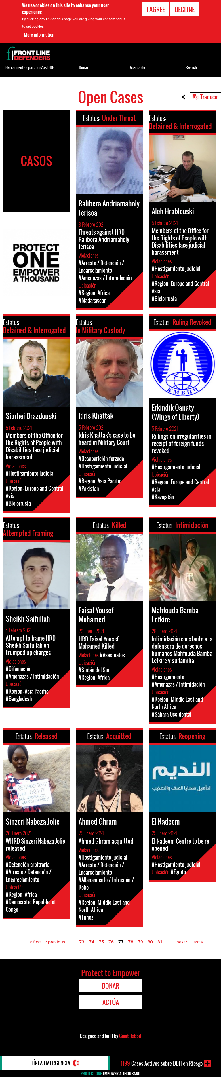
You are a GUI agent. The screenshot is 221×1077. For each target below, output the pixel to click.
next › (182, 942)
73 (81, 942)
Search (191, 67)
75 (101, 942)
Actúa (110, 1002)
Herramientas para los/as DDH (29, 67)
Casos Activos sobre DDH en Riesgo (162, 1063)
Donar (84, 67)
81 (160, 942)
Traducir (209, 97)
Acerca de (137, 67)
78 (130, 942)
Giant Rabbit (130, 1035)
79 (140, 942)
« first (35, 942)
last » (197, 942)
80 (150, 942)
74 (91, 942)
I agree (155, 9)
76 (111, 942)
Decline (185, 9)
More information (39, 34)
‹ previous (55, 942)
